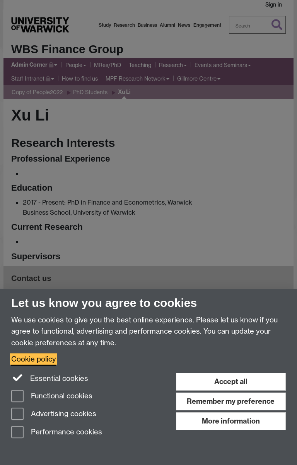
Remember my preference (231, 401)
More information (231, 421)
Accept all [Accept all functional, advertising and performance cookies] (231, 381)
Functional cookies (51, 396)
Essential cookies (49, 378)
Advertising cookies (53, 414)
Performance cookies (56, 432)
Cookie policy (33, 359)
